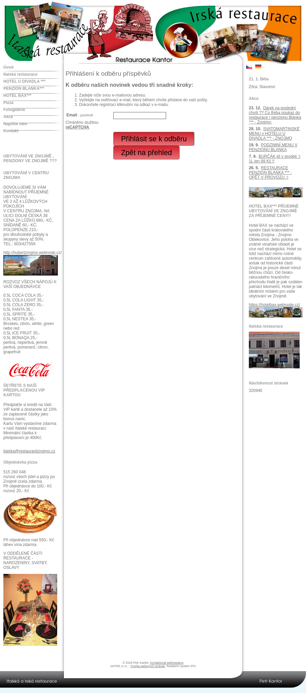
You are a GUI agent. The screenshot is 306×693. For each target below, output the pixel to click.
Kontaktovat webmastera (166, 662)
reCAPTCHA (77, 127)
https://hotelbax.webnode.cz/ (274, 304)
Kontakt (10, 131)
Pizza (8, 102)
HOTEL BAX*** (17, 95)
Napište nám (15, 123)
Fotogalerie (14, 109)
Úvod (8, 67)
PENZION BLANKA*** (23, 88)
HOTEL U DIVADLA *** (24, 81)
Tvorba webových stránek (147, 666)
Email (79, 115)
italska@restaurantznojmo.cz (29, 451)
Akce (8, 116)
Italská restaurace (20, 74)
